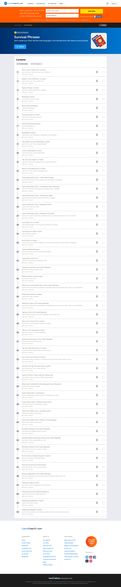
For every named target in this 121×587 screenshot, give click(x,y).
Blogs (44, 562)
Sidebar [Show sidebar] (104, 25)
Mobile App (25, 556)
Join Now (91, 11)
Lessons (30, 3)
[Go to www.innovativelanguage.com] (60, 578)
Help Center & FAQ (70, 540)
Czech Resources (27, 551)
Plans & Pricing (47, 551)
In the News (46, 554)
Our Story (46, 543)
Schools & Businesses (49, 559)
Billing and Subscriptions (71, 545)
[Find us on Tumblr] (87, 561)
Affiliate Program (48, 565)
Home (23, 540)
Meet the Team (47, 545)
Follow (21, 47)
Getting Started (68, 543)
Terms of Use (49, 20)
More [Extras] (61, 3)
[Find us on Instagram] (90, 561)
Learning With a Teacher (71, 556)
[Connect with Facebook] (98, 16)
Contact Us (67, 559)
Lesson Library (17, 25)
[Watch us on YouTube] (90, 557)
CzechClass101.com (72, 581)
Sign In (114, 3)
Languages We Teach (49, 556)
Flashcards (25, 545)
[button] (107, 3)
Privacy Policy (55, 20)
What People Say (48, 548)
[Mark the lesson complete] (103, 72)
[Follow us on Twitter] (87, 557)
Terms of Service (80, 583)
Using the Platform (69, 551)
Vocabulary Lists (26, 548)
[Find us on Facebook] (94, 557)
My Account (67, 548)
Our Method (46, 540)
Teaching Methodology (71, 554)
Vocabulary (40, 3)
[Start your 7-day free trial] (91, 542)
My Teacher (52, 3)
